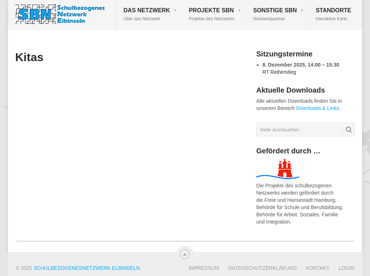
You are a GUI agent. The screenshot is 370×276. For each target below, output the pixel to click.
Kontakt (318, 268)
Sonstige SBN (275, 14)
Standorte (333, 14)
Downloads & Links (317, 108)
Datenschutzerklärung (262, 268)
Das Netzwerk (147, 14)
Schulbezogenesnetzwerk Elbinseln (87, 268)
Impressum (204, 268)
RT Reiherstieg (279, 72)
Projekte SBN (212, 14)
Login (346, 268)
